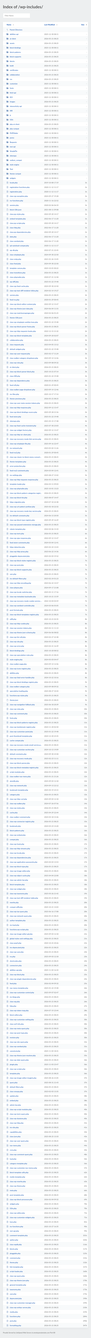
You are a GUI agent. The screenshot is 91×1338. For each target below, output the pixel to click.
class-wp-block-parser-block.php (20, 372)
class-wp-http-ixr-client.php (18, 435)
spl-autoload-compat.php (17, 246)
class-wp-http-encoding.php (18, 583)
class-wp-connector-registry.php (20, 821)
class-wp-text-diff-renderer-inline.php (22, 291)
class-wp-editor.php (15, 1213)
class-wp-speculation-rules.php (19, 655)
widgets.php (12, 1204)
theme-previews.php (15, 399)
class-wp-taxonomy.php (17, 893)
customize (11, 84)
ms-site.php (12, 1127)
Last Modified (49, 25)
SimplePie (11, 151)
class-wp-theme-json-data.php (19, 309)
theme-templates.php (16, 462)
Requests (11, 142)
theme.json (12, 700)
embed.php (12, 1100)
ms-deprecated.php (15, 947)
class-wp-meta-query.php (17, 1028)
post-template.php (15, 1195)
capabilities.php (14, 1132)
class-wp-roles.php (15, 709)
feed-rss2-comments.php (17, 470)
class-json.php (13, 1136)
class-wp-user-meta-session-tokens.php (23, 403)
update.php (12, 1096)
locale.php (11, 183)
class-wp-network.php (16, 785)
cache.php (11, 812)
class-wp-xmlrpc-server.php (18, 1307)
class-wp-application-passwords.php (21, 862)
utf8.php (11, 619)
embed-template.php (16, 219)
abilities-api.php (14, 970)
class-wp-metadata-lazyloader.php (21, 596)
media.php (12, 1312)
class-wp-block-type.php (17, 866)
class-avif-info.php (15, 1024)
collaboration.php (14, 340)
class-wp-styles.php (15, 808)
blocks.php (12, 1249)
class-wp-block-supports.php (19, 570)
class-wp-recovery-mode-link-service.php (23, 439)
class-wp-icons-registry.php (18, 669)
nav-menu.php (13, 1145)
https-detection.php (15, 547)
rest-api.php (12, 1231)
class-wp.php (13, 1001)
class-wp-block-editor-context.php (21, 304)
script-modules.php (15, 772)
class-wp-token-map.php (17, 1010)
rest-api (11, 147)
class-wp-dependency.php (18, 381)
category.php (13, 794)
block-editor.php (14, 1015)
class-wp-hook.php (15, 844)
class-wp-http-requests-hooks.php (21, 331)
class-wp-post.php (15, 565)
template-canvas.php (16, 268)
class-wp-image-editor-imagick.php (21, 1078)
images (10, 102)
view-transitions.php (15, 273)
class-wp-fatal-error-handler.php (20, 677)
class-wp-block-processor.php (19, 1199)
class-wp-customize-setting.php (20, 1019)
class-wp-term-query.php (17, 1114)
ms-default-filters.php (16, 578)
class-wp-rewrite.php (16, 1181)
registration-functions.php (18, 187)
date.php (11, 237)
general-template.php (16, 1285)
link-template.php (14, 1267)
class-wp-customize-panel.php (19, 732)
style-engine (12, 165)
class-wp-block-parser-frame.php (20, 327)
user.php (11, 1294)
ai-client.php (12, 367)
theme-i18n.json (14, 318)
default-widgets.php (15, 349)
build (10, 66)
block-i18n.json (13, 210)
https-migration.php (15, 502)
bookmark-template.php (17, 790)
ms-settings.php (14, 475)
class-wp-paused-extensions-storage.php (23, 525)
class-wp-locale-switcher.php (19, 592)
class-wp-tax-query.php (17, 911)
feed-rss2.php (13, 452)
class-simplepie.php (15, 255)
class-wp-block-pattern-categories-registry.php (24, 493)
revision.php (12, 1037)
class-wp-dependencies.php (18, 857)
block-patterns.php (15, 830)
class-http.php (13, 228)
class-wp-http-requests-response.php (22, 480)
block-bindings (13, 48)
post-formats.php (14, 610)
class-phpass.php (14, 588)
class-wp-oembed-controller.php (20, 606)
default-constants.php (16, 754)
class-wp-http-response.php (18, 407)
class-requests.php (15, 344)
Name (9, 25)
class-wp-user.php (15, 952)
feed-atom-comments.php (18, 543)
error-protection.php (15, 466)
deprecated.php (14, 1298)
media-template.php (15, 1177)
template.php (13, 1073)
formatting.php (13, 1325)
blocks (10, 61)
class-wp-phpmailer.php (17, 488)
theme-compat (13, 174)
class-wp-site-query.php (17, 1042)
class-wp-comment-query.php (19, 1154)
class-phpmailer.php (15, 277)
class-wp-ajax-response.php (18, 538)
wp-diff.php (12, 282)
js (8, 115)
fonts (10, 88)
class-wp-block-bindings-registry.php (22, 682)
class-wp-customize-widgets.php (20, 1217)
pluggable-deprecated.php (18, 556)
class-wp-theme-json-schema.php (20, 632)
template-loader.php (15, 484)
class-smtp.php (13, 259)
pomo (10, 138)
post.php (11, 1321)
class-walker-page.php (16, 664)
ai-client (11, 39)
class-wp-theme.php (15, 1186)
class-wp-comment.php (16, 714)
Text (9, 169)
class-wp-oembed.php (16, 1046)
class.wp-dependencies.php (18, 232)
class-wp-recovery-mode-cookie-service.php (24, 601)
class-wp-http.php (14, 1123)
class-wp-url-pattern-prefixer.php (20, 507)
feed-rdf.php (12, 385)
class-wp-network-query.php (19, 916)
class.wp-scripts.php (15, 223)
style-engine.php (14, 659)
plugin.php (12, 1064)
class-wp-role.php (14, 363)
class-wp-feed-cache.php (17, 286)
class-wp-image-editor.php (18, 871)
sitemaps (11, 156)
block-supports (13, 57)
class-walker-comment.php (18, 817)
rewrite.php (12, 902)
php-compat (12, 129)
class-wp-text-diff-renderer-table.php (22, 898)
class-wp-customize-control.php (20, 992)
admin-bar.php (13, 1105)
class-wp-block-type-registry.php (20, 520)
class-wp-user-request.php (18, 354)
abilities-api (12, 34)
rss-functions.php (14, 201)
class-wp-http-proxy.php (17, 551)
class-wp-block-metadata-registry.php (22, 767)
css (9, 79)
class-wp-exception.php (17, 196)
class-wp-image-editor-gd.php (19, 934)
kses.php (11, 1222)
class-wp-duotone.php (16, 1118)
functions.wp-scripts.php (17, 929)
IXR (9, 111)
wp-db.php (12, 250)
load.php (11, 1159)
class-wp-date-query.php (17, 1060)
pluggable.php (13, 1253)
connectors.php (14, 965)
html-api (11, 93)
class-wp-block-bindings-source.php (21, 412)
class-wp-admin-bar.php (17, 880)
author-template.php (15, 920)
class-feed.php (13, 264)
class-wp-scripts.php (15, 1069)
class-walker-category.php (18, 686)
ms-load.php (12, 925)
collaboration (13, 75)
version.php (12, 295)
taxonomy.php (13, 1289)
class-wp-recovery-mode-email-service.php (24, 745)
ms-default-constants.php (17, 515)
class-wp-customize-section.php (20, 749)
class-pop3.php (13, 943)
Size (82, 25)
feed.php (11, 983)
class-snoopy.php (14, 1091)
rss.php (10, 956)
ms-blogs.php (13, 997)
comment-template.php (17, 1235)
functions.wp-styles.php (17, 695)
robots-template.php (15, 529)
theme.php (12, 1262)
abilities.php (12, 673)
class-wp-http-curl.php (16, 799)
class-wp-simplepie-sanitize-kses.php (22, 322)
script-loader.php (14, 1271)
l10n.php (11, 1208)
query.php (11, 1082)
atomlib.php (12, 781)
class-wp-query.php (15, 1276)
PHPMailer (12, 133)
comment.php (13, 1258)
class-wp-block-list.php (16, 498)
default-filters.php (14, 1087)
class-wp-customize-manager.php (20, 1303)
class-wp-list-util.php (16, 637)
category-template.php (16, 1163)
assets (10, 43)
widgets (11, 178)
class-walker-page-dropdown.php (20, 390)
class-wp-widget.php (15, 889)
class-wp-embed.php (15, 835)
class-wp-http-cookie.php (17, 623)
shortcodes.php (13, 961)
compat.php (12, 839)
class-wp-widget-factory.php (19, 430)
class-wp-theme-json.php (17, 1280)
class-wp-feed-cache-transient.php (21, 426)
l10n (9, 120)
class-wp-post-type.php (17, 1033)
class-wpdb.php (14, 1244)
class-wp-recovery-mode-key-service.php (23, 511)
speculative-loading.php (17, 691)
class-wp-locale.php (15, 853)
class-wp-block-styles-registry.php (21, 561)
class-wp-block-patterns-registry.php (22, 722)
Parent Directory (14, 30)
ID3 (9, 97)
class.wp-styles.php (15, 214)
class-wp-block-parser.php (18, 763)
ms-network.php (14, 448)
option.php (12, 1240)
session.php (12, 205)
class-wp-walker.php (15, 803)
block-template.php (15, 884)
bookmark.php (13, 826)
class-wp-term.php (15, 533)
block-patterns (13, 52)
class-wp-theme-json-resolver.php (21, 1055)
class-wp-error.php (15, 646)
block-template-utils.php (17, 1172)
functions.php (13, 1316)
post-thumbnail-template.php (19, 736)
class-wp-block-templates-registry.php (22, 614)
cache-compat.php (15, 740)
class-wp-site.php (14, 641)
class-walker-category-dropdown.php (22, 358)
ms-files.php (12, 394)
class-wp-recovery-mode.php (19, 758)
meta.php (11, 1190)
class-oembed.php (15, 241)
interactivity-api (14, 106)
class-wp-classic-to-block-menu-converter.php (24, 457)
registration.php (14, 192)
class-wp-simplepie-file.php (18, 444)
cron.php (11, 1150)
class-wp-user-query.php (17, 1141)
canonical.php (13, 1051)
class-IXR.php (13, 376)
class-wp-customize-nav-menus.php (21, 1168)
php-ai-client (12, 124)
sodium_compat (14, 160)
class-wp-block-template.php (19, 336)
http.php (11, 1006)
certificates (12, 70)
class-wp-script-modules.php (19, 1109)
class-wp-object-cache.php (18, 875)
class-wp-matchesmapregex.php (20, 313)
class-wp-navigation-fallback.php (20, 704)
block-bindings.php (15, 651)
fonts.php (11, 718)
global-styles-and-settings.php (19, 938)
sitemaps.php (13, 421)
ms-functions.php (14, 1226)
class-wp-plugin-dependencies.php (21, 979)
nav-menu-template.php (17, 988)
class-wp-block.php (15, 974)
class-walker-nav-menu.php (18, 776)
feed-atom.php (13, 417)
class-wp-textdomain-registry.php (20, 727)
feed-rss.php (12, 300)
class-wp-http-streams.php (18, 848)
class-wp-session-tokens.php (19, 628)
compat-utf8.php (14, 907)
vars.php (11, 574)
